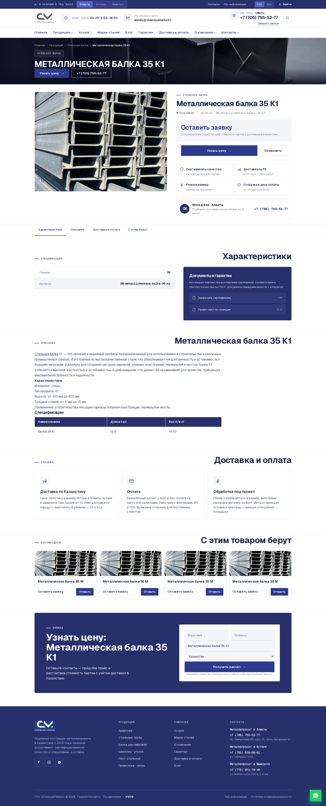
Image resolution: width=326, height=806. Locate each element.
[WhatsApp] (59, 762)
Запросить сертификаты (237, 300)
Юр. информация (235, 4)
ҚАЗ (269, 4)
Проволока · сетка (132, 765)
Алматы (85, 4)
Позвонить (273, 151)
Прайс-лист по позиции (237, 311)
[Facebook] (39, 762)
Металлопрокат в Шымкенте (250, 764)
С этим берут (138, 229)
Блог (129, 32)
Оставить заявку (206, 127)
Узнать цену (52, 73)
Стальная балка (77, 45)
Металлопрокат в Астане (248, 747)
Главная (41, 32)
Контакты (214, 4)
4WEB (129, 797)
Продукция (63, 32)
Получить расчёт (229, 668)
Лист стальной (129, 758)
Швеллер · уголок (131, 752)
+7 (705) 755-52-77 (259, 17)
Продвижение (112, 797)
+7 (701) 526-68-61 (245, 752)
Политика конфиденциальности (271, 797)
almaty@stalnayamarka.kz (153, 20)
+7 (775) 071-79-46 (245, 770)
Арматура (125, 731)
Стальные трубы (130, 737)
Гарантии (146, 32)
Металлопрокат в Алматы (248, 729)
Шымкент (118, 4)
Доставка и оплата (174, 32)
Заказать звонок (268, 23)
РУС (259, 4)
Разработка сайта (88, 797)
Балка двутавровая (133, 744)
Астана (101, 4)
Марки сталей (109, 32)
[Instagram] (49, 762)
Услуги (85, 32)
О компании (205, 32)
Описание (77, 229)
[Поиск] (287, 18)
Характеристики (50, 229)
